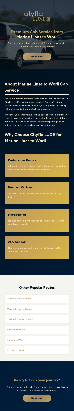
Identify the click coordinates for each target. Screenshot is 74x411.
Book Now (37, 56)
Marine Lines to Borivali (20, 319)
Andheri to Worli (16, 329)
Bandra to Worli (15, 340)
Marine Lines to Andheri (20, 298)
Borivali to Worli (15, 350)
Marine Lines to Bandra (19, 309)
